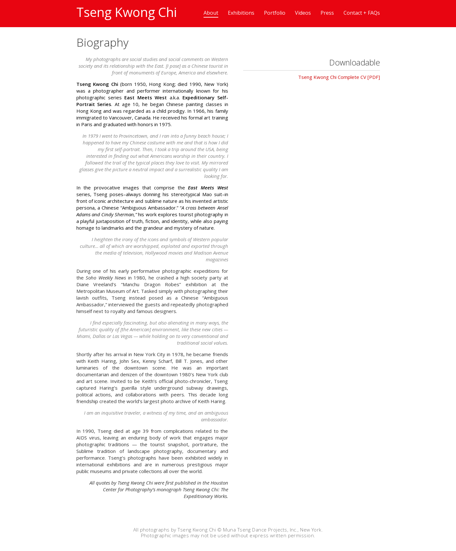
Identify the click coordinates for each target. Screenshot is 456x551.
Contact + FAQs (362, 12)
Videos (303, 12)
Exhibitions (241, 12)
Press (327, 12)
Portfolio (274, 12)
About (211, 12)
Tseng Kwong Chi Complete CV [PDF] (339, 77)
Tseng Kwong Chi (126, 12)
